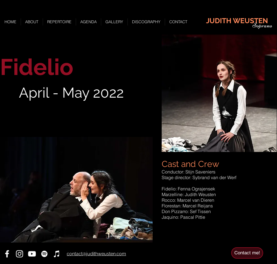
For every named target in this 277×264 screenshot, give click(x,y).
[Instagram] (19, 254)
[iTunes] (57, 254)
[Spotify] (44, 254)
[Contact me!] (247, 253)
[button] (76, 189)
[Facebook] (7, 254)
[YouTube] (32, 254)
